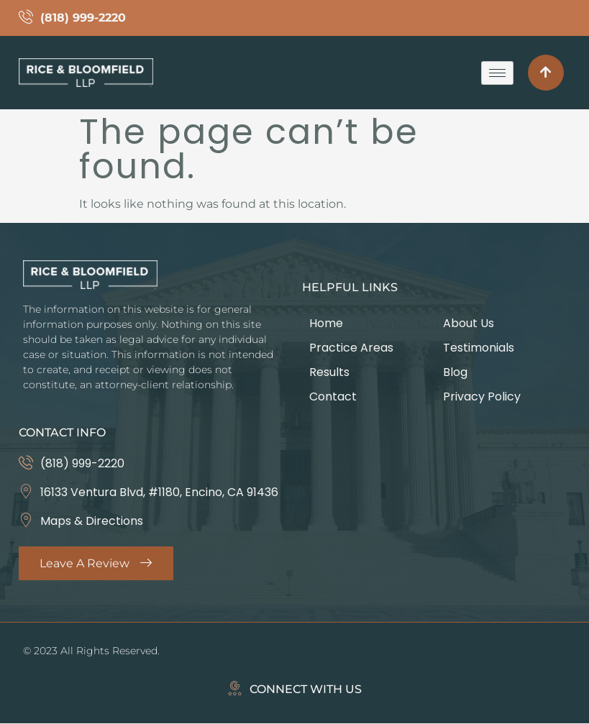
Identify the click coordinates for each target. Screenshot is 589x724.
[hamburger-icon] (497, 73)
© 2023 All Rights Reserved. (91, 651)
